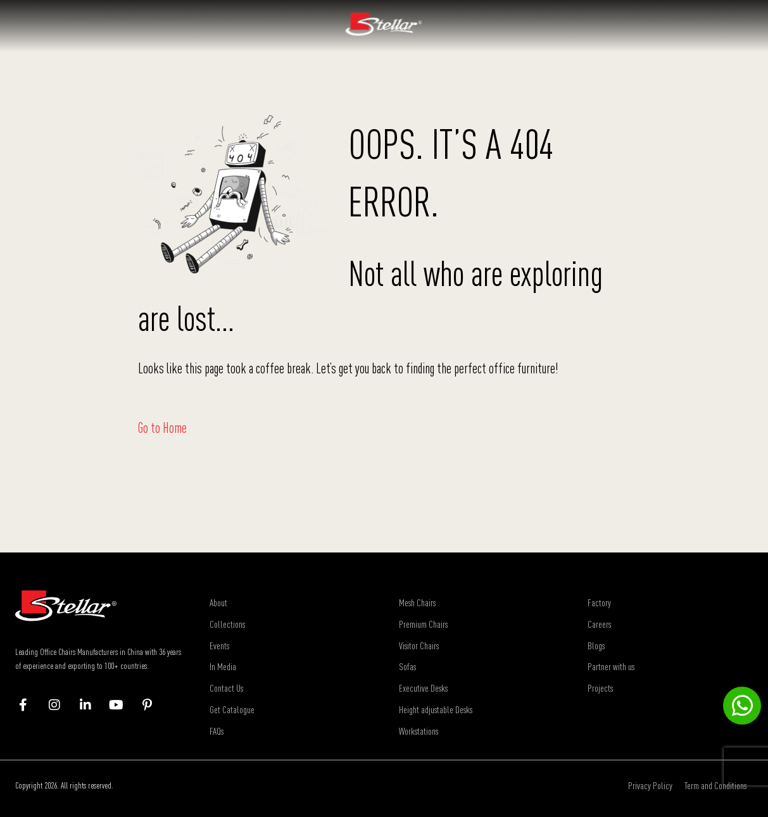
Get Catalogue (232, 709)
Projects (556, 25)
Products (182, 25)
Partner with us (611, 666)
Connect (703, 25)
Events (219, 645)
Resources (627, 25)
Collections (227, 624)
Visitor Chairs (419, 645)
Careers (599, 624)
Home (77, 25)
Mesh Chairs (417, 602)
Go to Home (162, 428)
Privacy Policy (650, 785)
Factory (599, 602)
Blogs (596, 645)
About (120, 25)
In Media (223, 666)
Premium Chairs (423, 624)
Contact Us (226, 688)
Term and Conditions (715, 785)
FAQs (216, 731)
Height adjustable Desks (435, 709)
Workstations (418, 731)
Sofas (407, 666)
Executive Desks (423, 688)
